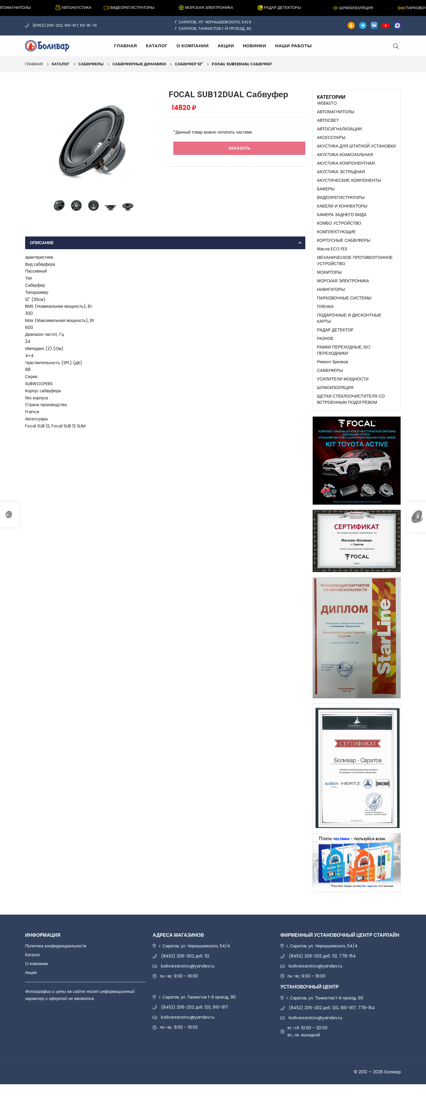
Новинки (254, 46)
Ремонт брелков (332, 388)
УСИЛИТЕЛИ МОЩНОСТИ (343, 406)
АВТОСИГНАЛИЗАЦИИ (339, 132)
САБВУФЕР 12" (189, 64)
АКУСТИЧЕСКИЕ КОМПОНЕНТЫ (349, 188)
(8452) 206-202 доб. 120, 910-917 (194, 1038)
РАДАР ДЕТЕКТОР (335, 353)
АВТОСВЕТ (328, 122)
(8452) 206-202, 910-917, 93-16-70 (64, 25)
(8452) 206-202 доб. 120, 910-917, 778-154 (332, 1038)
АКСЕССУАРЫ (331, 141)
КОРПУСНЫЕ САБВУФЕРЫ (343, 254)
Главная (125, 46)
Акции (225, 46)
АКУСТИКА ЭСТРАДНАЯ (341, 179)
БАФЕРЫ (326, 197)
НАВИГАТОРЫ (331, 308)
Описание (42, 243)
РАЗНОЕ (325, 362)
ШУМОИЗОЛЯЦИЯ (335, 416)
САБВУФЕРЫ (91, 64)
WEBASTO (327, 103)
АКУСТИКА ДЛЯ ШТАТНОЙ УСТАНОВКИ (356, 150)
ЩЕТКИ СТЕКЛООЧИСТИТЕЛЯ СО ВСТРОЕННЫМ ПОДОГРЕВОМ (351, 428)
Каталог (156, 46)
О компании (192, 46)
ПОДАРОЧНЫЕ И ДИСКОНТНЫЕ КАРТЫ (349, 339)
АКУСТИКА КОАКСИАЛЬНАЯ (345, 160)
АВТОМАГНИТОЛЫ (335, 113)
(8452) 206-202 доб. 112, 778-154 (322, 986)
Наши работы (293, 46)
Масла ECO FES (332, 263)
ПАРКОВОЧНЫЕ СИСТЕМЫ (344, 317)
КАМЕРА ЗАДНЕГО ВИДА (342, 226)
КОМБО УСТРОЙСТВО (339, 235)
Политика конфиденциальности (55, 977)
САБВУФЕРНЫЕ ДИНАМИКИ (139, 64)
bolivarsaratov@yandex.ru (187, 996)
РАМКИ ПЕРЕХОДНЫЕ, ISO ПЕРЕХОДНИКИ (343, 374)
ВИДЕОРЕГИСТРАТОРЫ (341, 207)
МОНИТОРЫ (329, 289)
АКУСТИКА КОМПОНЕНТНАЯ (346, 169)
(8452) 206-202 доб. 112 (185, 986)
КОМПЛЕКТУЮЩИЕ (336, 244)
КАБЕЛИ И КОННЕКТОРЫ (342, 216)
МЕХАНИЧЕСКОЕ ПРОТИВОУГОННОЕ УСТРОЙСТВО (355, 276)
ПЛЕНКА (325, 327)
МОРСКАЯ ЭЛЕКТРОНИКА (343, 299)
